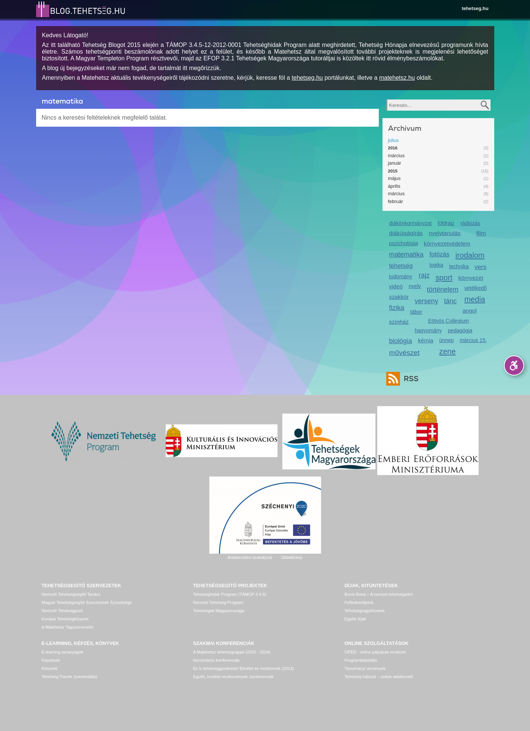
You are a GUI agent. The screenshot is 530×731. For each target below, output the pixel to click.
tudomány (400, 276)
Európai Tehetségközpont (65, 619)
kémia (425, 340)
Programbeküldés (361, 660)
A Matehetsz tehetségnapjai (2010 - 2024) (231, 652)
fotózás (439, 254)
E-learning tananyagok (62, 652)
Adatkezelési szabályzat (250, 557)
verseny (426, 301)
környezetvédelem (447, 243)
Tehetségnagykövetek (365, 610)
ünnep (446, 340)
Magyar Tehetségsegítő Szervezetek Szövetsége (87, 602)
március (396, 155)
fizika (396, 307)
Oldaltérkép (291, 557)
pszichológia (403, 243)
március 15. (473, 340)
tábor (416, 312)
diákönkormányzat (410, 223)
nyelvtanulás (444, 233)
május (394, 178)
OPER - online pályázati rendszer (375, 652)
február (395, 201)
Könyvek (50, 668)
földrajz (446, 223)
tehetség (401, 265)
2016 (393, 148)
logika (436, 265)
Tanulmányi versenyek (365, 668)
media (474, 299)
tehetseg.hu (475, 8)
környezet (470, 278)
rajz (424, 275)
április (394, 186)
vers (480, 266)
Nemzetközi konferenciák (216, 660)
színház (399, 322)
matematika (406, 254)
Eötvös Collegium (448, 321)
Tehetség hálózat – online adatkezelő (379, 676)
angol (470, 310)
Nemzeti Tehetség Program (218, 602)
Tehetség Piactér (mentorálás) (69, 676)
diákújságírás (406, 233)
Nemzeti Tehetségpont (62, 610)
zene (447, 351)
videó (396, 286)
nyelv (415, 286)
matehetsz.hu (397, 78)
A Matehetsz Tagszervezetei (67, 627)
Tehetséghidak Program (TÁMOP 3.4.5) (229, 594)
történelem (442, 289)
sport (444, 277)
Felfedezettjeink (359, 602)
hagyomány (428, 330)
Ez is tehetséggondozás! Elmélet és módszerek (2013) (243, 668)
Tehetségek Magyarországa (218, 610)
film (481, 233)
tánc (450, 301)
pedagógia (460, 330)
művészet (404, 353)
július (393, 140)
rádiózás (470, 223)
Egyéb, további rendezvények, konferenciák (233, 676)
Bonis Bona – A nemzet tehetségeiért (379, 594)
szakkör (399, 297)
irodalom (470, 255)
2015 (393, 171)
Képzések (51, 660)
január (395, 163)
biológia (400, 341)
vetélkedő (475, 288)
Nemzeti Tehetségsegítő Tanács (71, 594)
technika (459, 266)
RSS (409, 379)
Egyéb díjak (355, 619)
